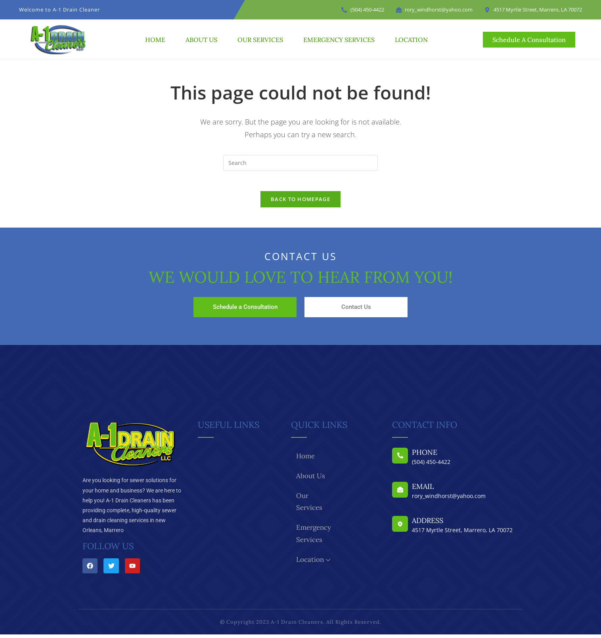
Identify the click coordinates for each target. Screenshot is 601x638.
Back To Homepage (300, 203)
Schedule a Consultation (245, 310)
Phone (424, 456)
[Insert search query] (300, 163)
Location (411, 40)
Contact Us (356, 310)
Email (423, 490)
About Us (201, 40)
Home (155, 40)
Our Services (260, 40)
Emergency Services (339, 40)
